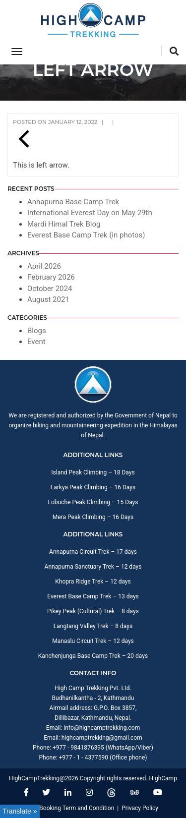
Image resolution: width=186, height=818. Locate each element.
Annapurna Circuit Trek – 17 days (93, 551)
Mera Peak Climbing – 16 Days (93, 517)
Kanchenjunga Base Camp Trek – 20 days (93, 655)
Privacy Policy (140, 808)
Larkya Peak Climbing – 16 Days (93, 487)
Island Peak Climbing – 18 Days (92, 472)
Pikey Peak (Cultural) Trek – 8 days (93, 611)
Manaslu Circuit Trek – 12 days (93, 641)
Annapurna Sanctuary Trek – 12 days (93, 566)
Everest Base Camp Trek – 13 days (93, 596)
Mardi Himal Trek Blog (63, 224)
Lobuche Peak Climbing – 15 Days (93, 502)
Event (36, 341)
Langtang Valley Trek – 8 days (93, 626)
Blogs (36, 330)
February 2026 (51, 277)
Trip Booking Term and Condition (71, 808)
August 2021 (48, 299)
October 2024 (49, 288)
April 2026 (44, 266)
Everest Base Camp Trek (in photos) (86, 235)
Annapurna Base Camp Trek (73, 201)
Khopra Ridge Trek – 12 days (92, 581)
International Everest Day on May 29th (89, 212)
